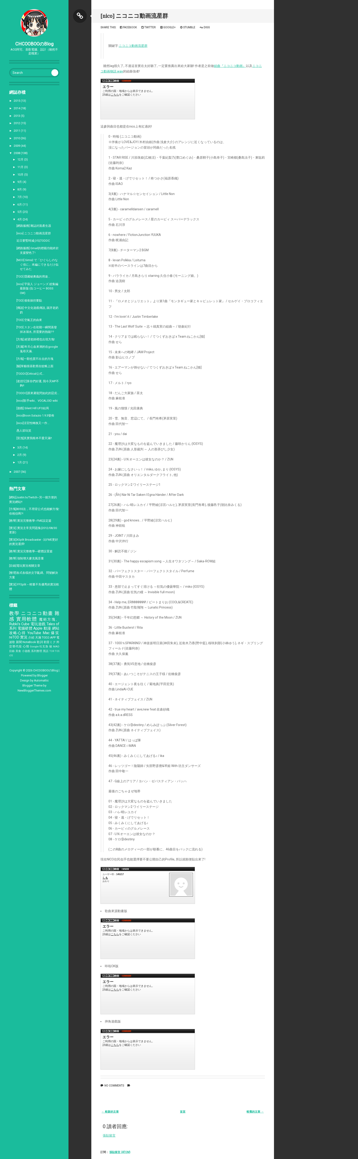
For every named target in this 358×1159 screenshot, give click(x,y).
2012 (17, 123)
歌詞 (40, 642)
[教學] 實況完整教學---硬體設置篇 (31, 551)
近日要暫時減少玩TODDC (33, 240)
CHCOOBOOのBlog (34, 44)
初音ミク (50, 642)
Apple (37, 628)
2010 (17, 138)
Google (34, 646)
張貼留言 (109, 1135)
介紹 (31, 637)
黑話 (46, 651)
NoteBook (29, 642)
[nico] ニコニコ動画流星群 (33, 233)
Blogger (42, 675)
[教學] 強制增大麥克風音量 (26, 558)
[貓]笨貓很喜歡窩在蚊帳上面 (34, 366)
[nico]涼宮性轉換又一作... (32, 423)
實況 (23, 637)
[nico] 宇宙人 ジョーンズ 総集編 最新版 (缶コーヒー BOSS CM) (37, 288)
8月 (20, 189)
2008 (17, 153)
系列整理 (36, 651)
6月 (20, 204)
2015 (17, 100)
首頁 (182, 1111)
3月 (20, 447)
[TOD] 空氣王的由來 (29, 320)
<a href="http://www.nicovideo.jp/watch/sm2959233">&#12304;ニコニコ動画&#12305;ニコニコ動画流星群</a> (147, 99)
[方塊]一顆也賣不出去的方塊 (34, 359)
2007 (17, 471)
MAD (56, 646)
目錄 (12, 651)
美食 (18, 651)
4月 (20, 219)
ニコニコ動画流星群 (133, 46)
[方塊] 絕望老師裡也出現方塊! (35, 339)
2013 (17, 116)
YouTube (34, 633)
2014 (17, 108)
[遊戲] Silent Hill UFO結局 (32, 408)
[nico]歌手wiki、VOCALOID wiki (37, 400)
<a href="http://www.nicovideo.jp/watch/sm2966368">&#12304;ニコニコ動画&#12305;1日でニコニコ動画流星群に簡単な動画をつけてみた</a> (147, 938)
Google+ (168, 27)
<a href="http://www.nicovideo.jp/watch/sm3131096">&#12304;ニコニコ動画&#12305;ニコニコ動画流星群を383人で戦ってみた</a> (147, 1049)
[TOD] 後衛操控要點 (29, 300)
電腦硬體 (25, 628)
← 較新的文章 (110, 1111)
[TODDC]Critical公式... (30, 373)
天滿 (38, 637)
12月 (20, 159)
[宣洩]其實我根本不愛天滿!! (34, 438)
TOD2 (45, 637)
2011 (17, 130)
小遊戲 (26, 651)
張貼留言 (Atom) (119, 1152)
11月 (20, 167)
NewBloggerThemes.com (34, 690)
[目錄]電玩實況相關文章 (24, 565)
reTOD (14, 637)
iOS (11, 655)
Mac (46, 633)
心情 (26, 646)
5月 (20, 212)
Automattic (41, 680)
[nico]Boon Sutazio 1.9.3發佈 (35, 415)
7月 (20, 197)
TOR (51, 651)
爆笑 (55, 633)
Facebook (128, 27)
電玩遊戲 (38, 624)
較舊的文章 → (255, 1111)
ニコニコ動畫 (37, 613)
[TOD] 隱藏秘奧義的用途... (33, 276)
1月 (20, 462)
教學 (14, 613)
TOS (57, 651)
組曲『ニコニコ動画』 (230, 66)
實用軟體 (26, 619)
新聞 (19, 642)
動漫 (47, 628)
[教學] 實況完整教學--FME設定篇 (30, 520)
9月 (20, 182)
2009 (17, 145)
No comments (114, 1085)
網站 (56, 628)
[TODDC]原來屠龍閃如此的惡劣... (37, 393)
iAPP (53, 637)
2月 (20, 455)
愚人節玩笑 (23, 430)
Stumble (187, 27)
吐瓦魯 (43, 646)
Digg (205, 27)
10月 (20, 174)
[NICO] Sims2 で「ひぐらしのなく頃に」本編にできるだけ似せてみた (37, 264)
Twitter (148, 27)
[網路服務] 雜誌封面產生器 (33, 225)
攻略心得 (17, 633)
